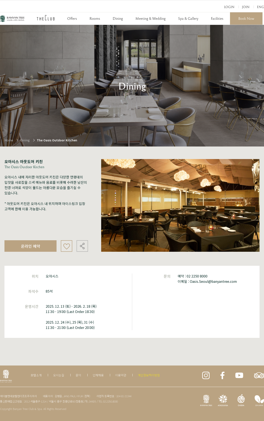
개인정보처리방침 (149, 375)
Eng (260, 7)
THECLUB (46, 17)
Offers (72, 18)
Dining (118, 18)
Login (229, 7)
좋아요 (66, 246)
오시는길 (58, 375)
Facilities (217, 18)
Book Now (246, 18)
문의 (78, 375)
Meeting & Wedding (150, 18)
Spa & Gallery (188, 18)
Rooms (94, 18)
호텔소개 (36, 375)
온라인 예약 (30, 246)
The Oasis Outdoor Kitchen (57, 140)
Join (246, 7)
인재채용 (98, 375)
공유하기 (82, 246)
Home (8, 140)
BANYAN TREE (12, 18)
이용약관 (120, 375)
